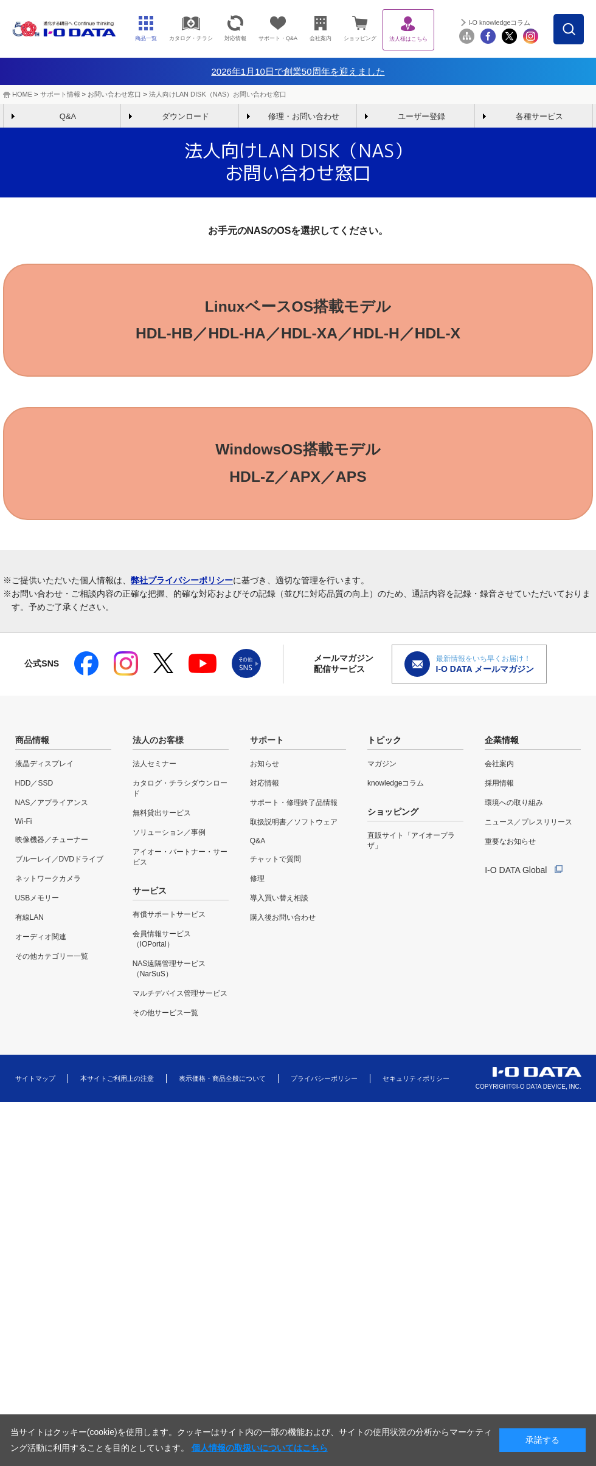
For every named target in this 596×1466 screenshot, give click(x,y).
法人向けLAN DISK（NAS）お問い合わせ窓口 (218, 94)
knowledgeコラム (395, 787)
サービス (150, 894)
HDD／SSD (34, 787)
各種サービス (539, 116)
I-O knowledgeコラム (547, 22)
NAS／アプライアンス (52, 806)
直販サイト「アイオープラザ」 (411, 844)
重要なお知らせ (510, 845)
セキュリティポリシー (416, 1081)
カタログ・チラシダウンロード (180, 792)
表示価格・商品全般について (222, 1081)
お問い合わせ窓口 (114, 94)
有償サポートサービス (169, 918)
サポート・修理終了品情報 (294, 806)
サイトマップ (35, 1081)
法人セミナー (154, 767)
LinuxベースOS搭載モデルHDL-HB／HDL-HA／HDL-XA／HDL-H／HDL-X (298, 320)
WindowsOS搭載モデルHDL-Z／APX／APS (298, 465)
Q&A (68, 116)
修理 (257, 882)
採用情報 (499, 787)
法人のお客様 (158, 743)
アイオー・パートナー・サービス (180, 860)
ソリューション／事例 (169, 836)
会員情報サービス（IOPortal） (162, 942)
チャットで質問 (275, 862)
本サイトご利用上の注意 (117, 1081)
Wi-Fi (23, 825)
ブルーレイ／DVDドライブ (59, 862)
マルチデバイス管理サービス (180, 997)
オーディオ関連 (40, 940)
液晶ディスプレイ (44, 767)
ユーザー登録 (421, 116)
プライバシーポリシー (324, 1081)
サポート (267, 743)
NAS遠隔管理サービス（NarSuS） (169, 972)
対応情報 (264, 787)
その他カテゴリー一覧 (51, 960)
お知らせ (264, 767)
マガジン (382, 767)
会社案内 (499, 767)
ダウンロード (185, 116)
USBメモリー (37, 901)
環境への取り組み (514, 806)
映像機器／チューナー (51, 843)
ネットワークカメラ (48, 882)
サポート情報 (60, 94)
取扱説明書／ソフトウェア (294, 825)
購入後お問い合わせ (283, 921)
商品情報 (32, 743)
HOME (22, 94)
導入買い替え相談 (279, 901)
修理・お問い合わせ (303, 116)
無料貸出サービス (162, 816)
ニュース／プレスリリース (528, 825)
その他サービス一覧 (165, 1016)
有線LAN (29, 921)
